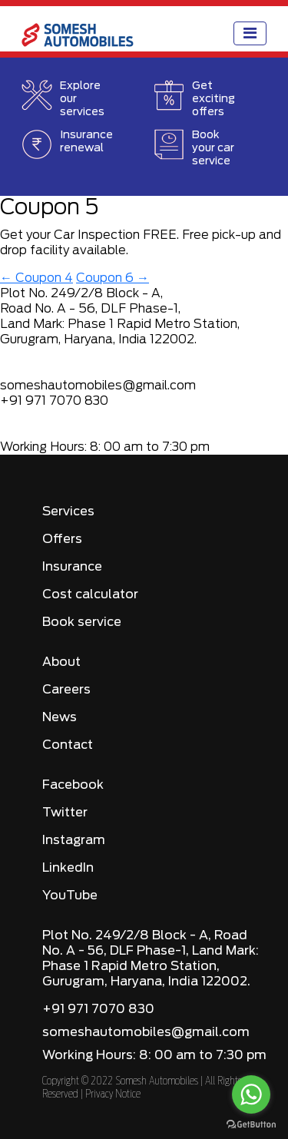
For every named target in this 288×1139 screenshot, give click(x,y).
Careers (66, 690)
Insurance (72, 567)
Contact (67, 745)
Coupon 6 (112, 278)
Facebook (73, 785)
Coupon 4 (36, 278)
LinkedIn (68, 868)
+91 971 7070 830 (98, 1009)
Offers (62, 539)
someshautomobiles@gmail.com (146, 1032)
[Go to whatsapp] (251, 1094)
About (61, 662)
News (59, 717)
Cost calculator (90, 594)
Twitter (65, 812)
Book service (81, 622)
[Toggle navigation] (249, 33)
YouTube (70, 895)
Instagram (73, 840)
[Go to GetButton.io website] (251, 1123)
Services (68, 511)
